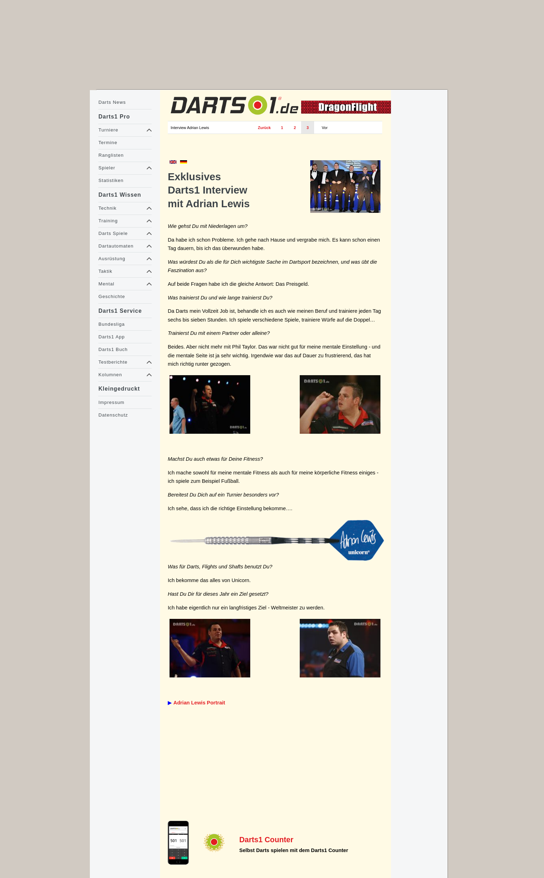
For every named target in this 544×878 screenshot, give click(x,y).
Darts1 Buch (112, 349)
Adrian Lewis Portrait (199, 702)
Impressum (111, 402)
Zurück (264, 128)
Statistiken (111, 180)
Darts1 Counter (266, 840)
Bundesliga (111, 324)
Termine (107, 142)
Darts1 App (111, 336)
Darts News (112, 102)
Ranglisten (111, 155)
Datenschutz (113, 415)
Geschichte (111, 296)
